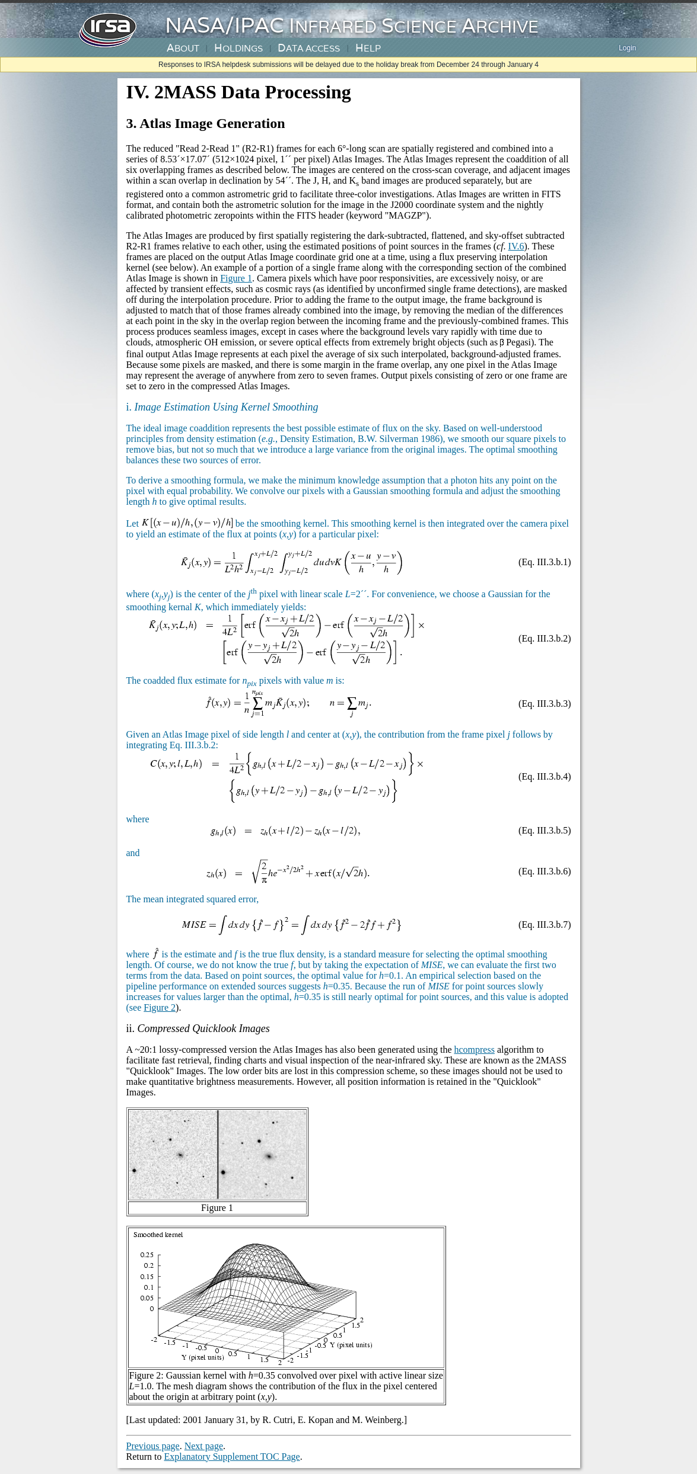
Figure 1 (236, 278)
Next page (203, 1446)
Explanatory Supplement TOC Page (232, 1456)
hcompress (474, 1049)
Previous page (153, 1446)
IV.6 (516, 246)
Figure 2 (160, 1007)
